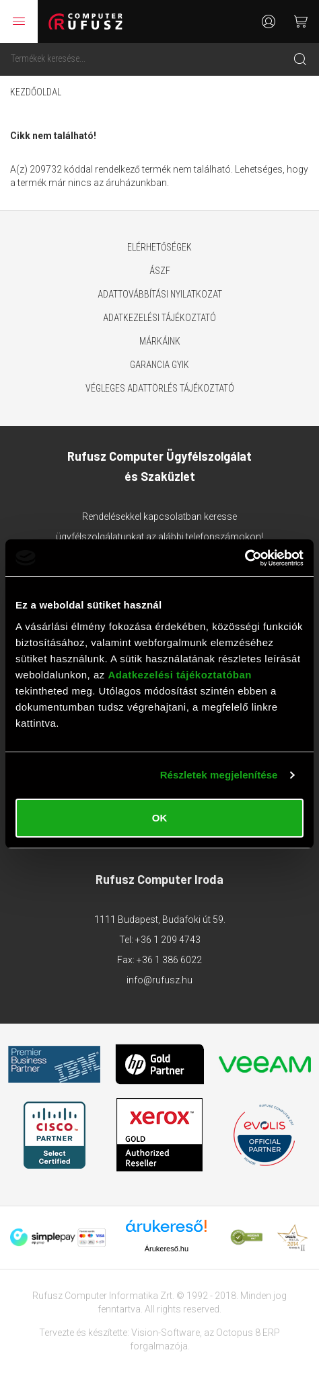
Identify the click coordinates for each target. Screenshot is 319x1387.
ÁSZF (159, 270)
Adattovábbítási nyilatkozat (160, 294)
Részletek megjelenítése (219, 774)
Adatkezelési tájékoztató (159, 317)
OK (160, 817)
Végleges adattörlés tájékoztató (159, 388)
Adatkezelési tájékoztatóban (180, 674)
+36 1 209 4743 (168, 939)
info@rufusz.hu (159, 980)
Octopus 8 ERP (248, 1332)
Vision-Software (165, 1332)
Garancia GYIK (159, 364)
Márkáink (159, 341)
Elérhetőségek (159, 247)
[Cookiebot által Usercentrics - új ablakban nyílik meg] (245, 558)
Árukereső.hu (166, 1249)
